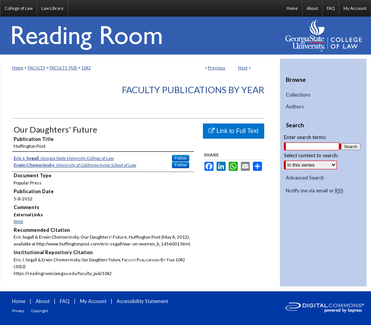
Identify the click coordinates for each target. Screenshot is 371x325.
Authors (295, 106)
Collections (298, 95)
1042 (85, 67)
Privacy (18, 310)
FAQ (65, 301)
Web (18, 221)
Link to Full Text (233, 131)
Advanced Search (305, 178)
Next (243, 67)
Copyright (39, 310)
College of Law (19, 8)
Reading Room (140, 36)
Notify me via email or (314, 191)
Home (17, 67)
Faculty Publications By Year (193, 89)
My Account (93, 301)
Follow (181, 158)
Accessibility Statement (142, 301)
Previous (216, 67)
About (43, 301)
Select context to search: (311, 155)
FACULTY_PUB (63, 67)
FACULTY (36, 67)
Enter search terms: (305, 137)
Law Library (52, 8)
